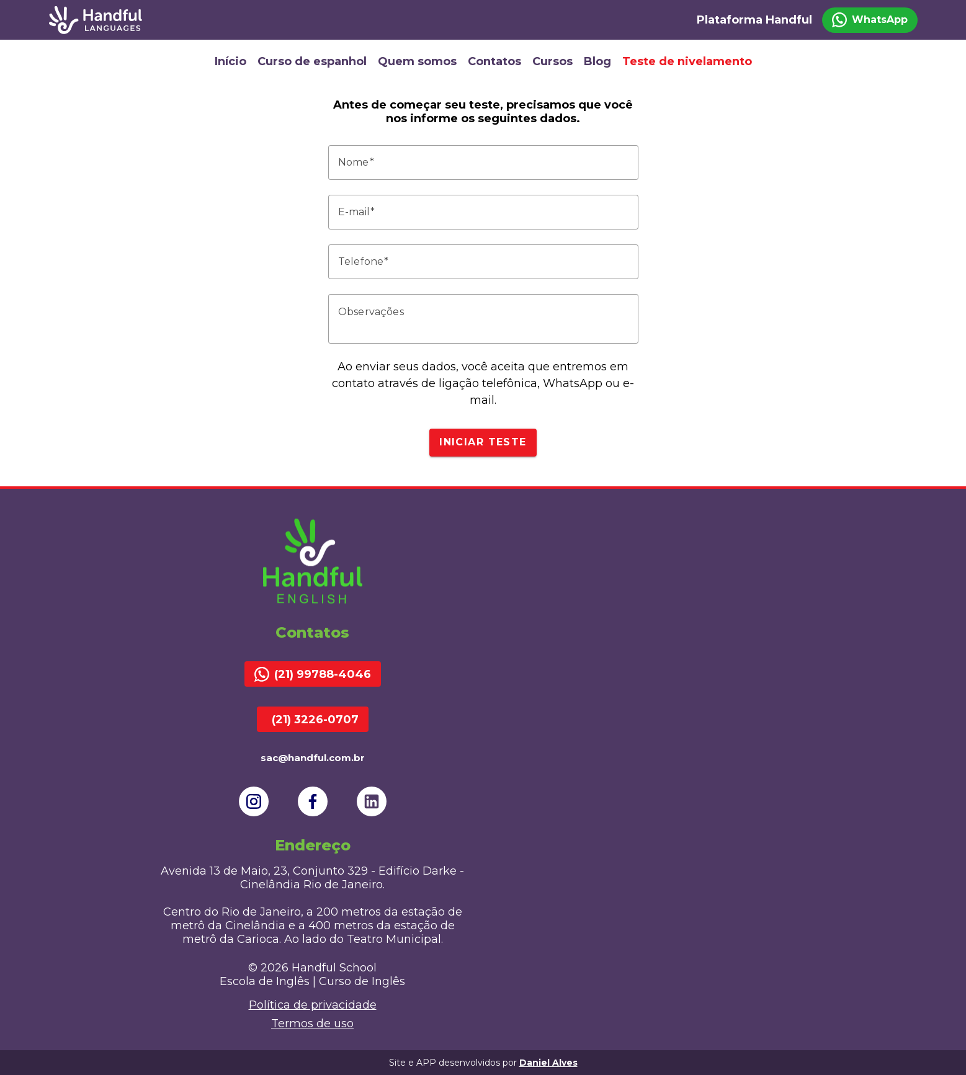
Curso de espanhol (312, 61)
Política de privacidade (313, 1005)
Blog (597, 61)
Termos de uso (312, 1023)
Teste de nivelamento (687, 61)
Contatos (494, 61)
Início (230, 61)
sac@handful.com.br (313, 758)
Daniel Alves (548, 1062)
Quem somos (417, 61)
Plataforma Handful (754, 20)
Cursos (552, 61)
